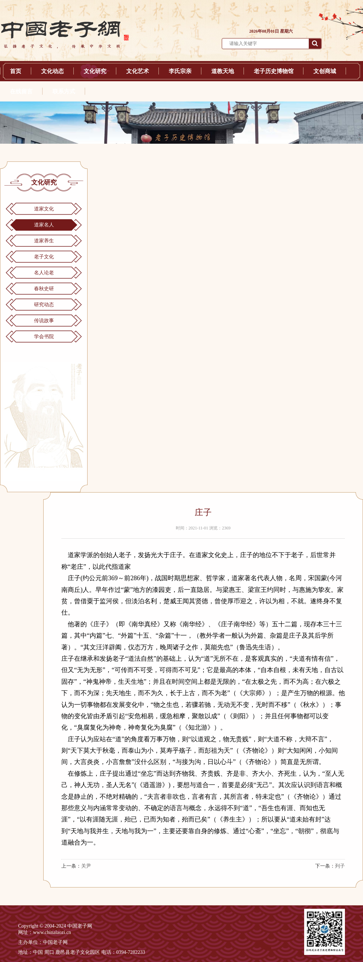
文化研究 (95, 71)
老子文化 (44, 256)
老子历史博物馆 (274, 71)
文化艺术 (137, 71)
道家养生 (44, 240)
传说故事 (44, 320)
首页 (15, 71)
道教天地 (222, 71)
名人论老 (44, 272)
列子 (340, 866)
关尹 (86, 866)
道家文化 (44, 208)
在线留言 (21, 91)
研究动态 (44, 304)
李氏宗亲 (180, 71)
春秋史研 (44, 288)
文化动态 (52, 71)
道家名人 (44, 224)
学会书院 (44, 336)
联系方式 (63, 91)
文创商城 (324, 71)
